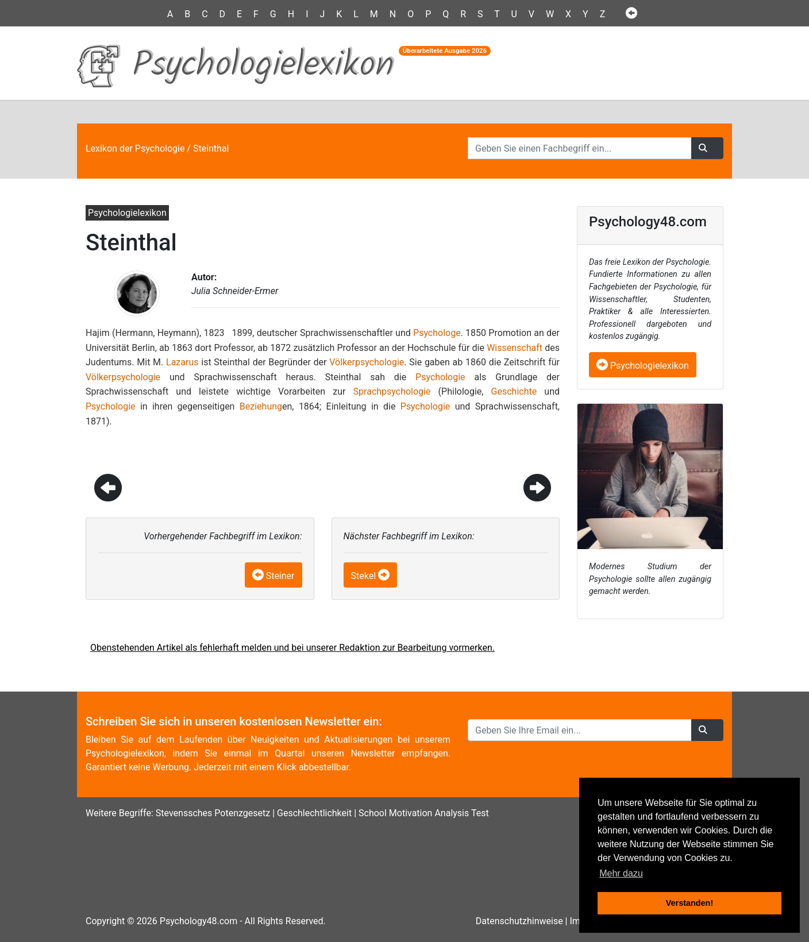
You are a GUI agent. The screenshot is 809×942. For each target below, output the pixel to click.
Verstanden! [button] (689, 903)
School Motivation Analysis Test (424, 813)
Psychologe (437, 332)
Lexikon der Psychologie (135, 148)
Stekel (363, 575)
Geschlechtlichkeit (314, 813)
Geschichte (514, 391)
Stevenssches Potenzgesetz (213, 813)
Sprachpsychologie (392, 391)
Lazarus (182, 362)
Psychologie (440, 377)
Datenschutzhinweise (519, 921)
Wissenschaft (514, 347)
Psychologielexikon (642, 365)
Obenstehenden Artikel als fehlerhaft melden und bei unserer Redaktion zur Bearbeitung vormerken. (292, 647)
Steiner (280, 575)
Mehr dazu (621, 873)
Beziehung (261, 406)
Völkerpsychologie (366, 362)
